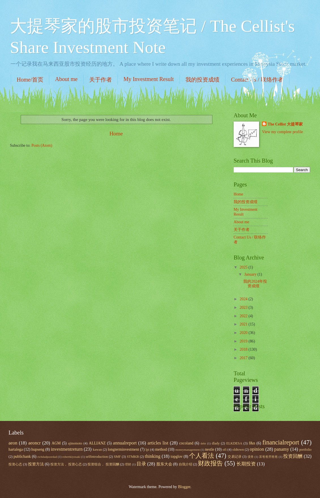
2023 (244, 307)
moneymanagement (187, 449)
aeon (12, 443)
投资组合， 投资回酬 (103, 464)
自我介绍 (185, 464)
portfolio (305, 450)
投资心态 (15, 464)
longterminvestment (123, 449)
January (250, 274)
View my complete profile (282, 132)
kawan (97, 450)
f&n (252, 443)
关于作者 (100, 79)
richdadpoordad (47, 456)
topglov (177, 456)
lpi (147, 450)
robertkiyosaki (71, 456)
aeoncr (34, 443)
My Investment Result (148, 79)
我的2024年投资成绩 (255, 283)
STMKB (133, 457)
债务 (251, 456)
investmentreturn (67, 449)
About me (66, 79)
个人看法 (201, 455)
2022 (244, 316)
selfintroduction (97, 457)
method (161, 449)
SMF (117, 457)
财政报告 (210, 463)
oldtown (238, 450)
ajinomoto (75, 443)
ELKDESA (234, 443)
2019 (244, 341)
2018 (244, 349)
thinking (152, 456)
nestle (209, 449)
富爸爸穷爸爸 (268, 456)
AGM (56, 443)
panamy (281, 449)
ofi (225, 450)
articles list (158, 443)
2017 (244, 358)
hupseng (37, 449)
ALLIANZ (97, 443)
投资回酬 (292, 456)
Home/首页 (30, 79)
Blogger (184, 487)
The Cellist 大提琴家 (285, 124)
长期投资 (246, 464)
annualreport (125, 443)
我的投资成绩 (202, 79)
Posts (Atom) (41, 145)
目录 (141, 464)
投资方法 (36, 464)
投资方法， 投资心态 (66, 464)
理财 (128, 464)
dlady (216, 443)
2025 (244, 267)
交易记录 (234, 457)
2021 (244, 324)
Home (116, 134)
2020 (244, 333)
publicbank (22, 456)
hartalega (15, 449)
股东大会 (164, 464)
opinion (257, 449)
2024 (244, 299)
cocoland (186, 443)
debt (203, 443)
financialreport (280, 442)
